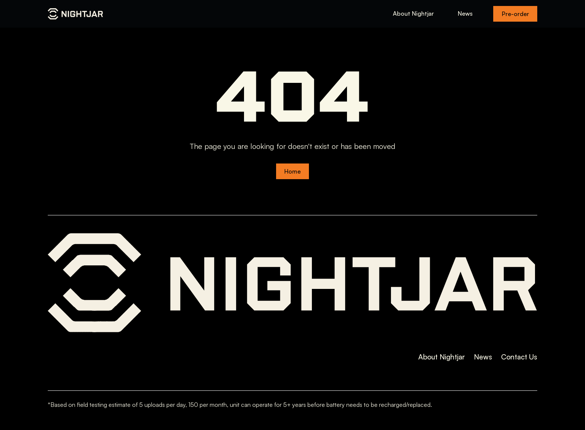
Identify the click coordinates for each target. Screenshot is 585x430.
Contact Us (519, 357)
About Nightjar (413, 13)
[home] (75, 14)
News (465, 13)
